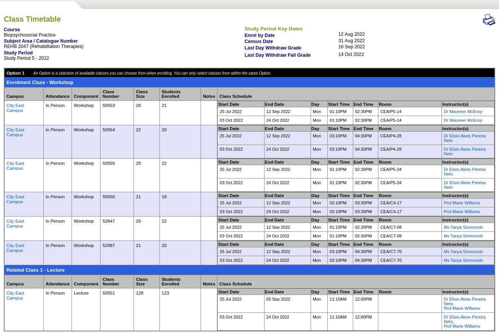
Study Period (18, 53)
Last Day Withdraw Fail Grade (278, 55)
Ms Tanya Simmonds (463, 227)
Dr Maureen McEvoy (463, 111)
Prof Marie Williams (462, 203)
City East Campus (15, 108)
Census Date (259, 41)
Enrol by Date (260, 35)
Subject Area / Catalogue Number (41, 41)
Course (12, 29)
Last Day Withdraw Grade (273, 48)
